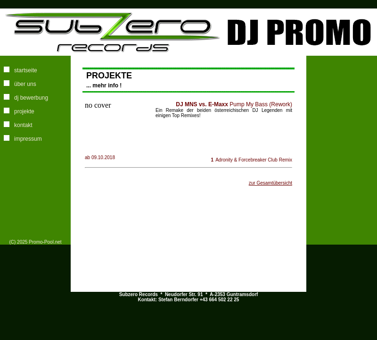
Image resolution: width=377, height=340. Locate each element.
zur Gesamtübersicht (270, 183)
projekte (24, 111)
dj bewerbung (31, 97)
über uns (25, 84)
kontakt (23, 125)
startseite (25, 70)
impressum (28, 139)
